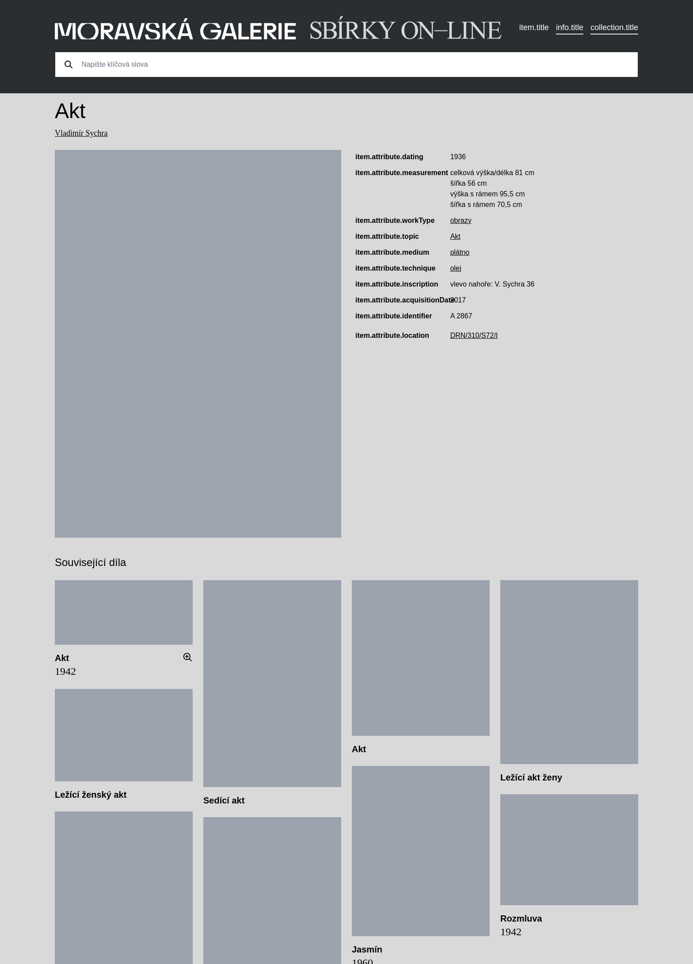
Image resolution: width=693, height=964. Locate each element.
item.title (534, 27)
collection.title (614, 27)
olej (455, 268)
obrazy (461, 220)
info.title (569, 27)
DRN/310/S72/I (474, 335)
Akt (455, 236)
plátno (460, 252)
